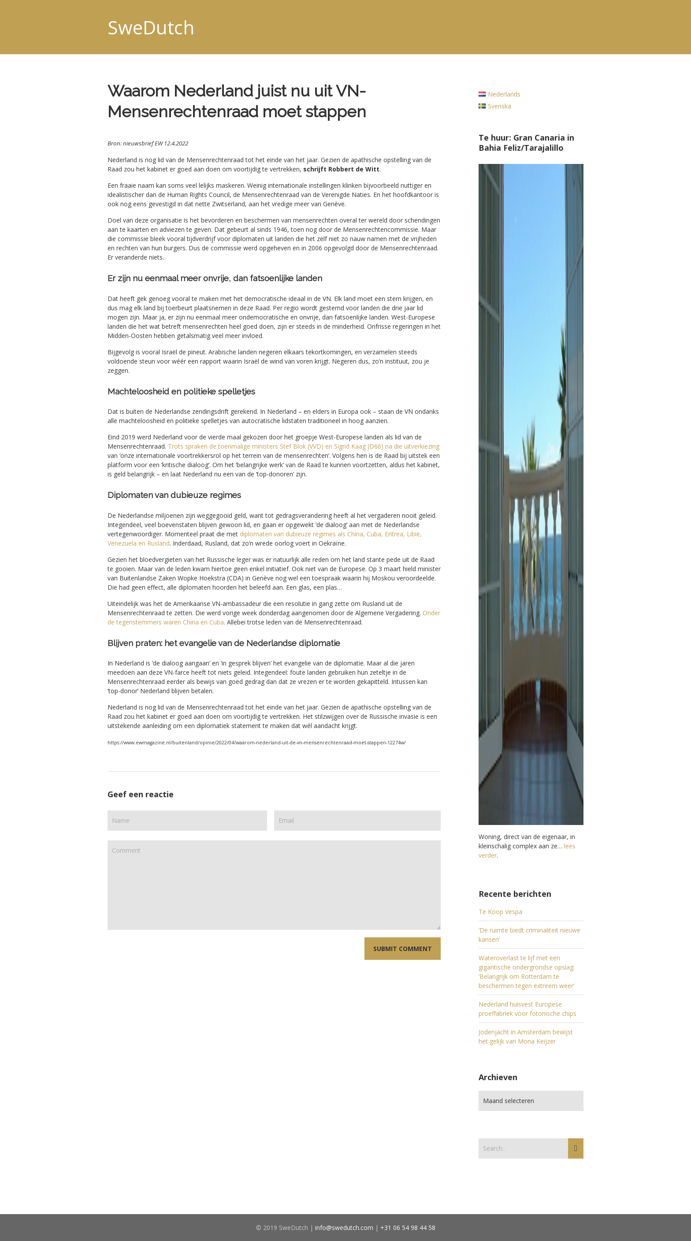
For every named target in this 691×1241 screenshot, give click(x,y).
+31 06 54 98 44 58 (407, 1227)
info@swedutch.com (344, 1227)
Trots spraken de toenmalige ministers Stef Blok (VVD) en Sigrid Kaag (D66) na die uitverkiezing (303, 446)
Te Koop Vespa (500, 911)
